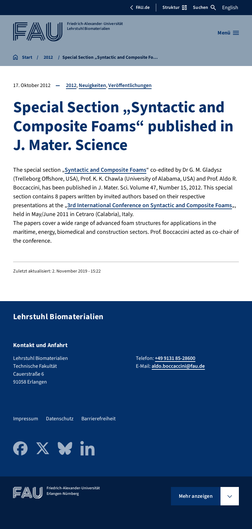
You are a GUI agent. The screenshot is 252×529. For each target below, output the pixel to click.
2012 (71, 85)
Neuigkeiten (92, 85)
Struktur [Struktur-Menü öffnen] (174, 7)
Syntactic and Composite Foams (105, 170)
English (230, 7)
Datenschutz (60, 418)
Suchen (204, 7)
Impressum (25, 418)
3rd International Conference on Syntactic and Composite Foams (149, 205)
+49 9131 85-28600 (175, 358)
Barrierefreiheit (98, 418)
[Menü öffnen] (228, 33)
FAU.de (140, 7)
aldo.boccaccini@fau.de (178, 366)
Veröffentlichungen (130, 85)
